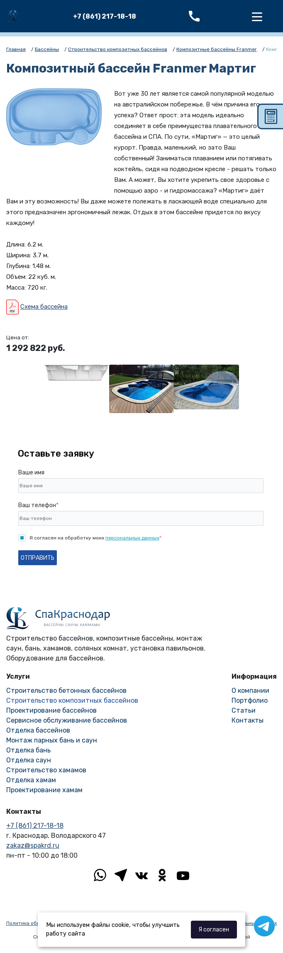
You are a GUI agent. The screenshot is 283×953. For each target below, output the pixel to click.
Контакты (247, 720)
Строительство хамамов (46, 770)
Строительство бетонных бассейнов (66, 690)
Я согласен (213, 929)
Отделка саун (28, 760)
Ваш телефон (38, 505)
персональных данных (132, 538)
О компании (250, 690)
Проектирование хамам (44, 790)
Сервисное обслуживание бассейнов (66, 720)
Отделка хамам (31, 780)
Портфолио (250, 700)
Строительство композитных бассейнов (72, 700)
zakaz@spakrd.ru (32, 845)
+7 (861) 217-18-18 (104, 16)
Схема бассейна (44, 306)
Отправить (37, 557)
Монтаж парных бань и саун (51, 740)
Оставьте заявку (56, 453)
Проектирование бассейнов (51, 710)
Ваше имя (31, 472)
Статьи (244, 710)
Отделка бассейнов (38, 730)
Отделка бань (28, 750)
